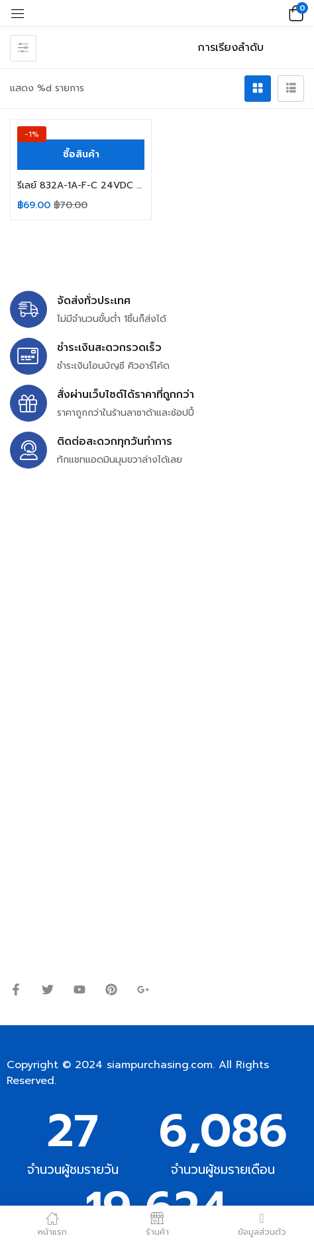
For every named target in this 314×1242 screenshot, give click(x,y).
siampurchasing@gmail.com (124, 608)
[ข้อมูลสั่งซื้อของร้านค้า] (245, 47)
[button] (294, 12)
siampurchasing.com (160, 1065)
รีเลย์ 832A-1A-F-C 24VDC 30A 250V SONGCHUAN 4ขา (80, 185)
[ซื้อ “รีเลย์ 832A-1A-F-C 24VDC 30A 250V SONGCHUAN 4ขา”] (80, 154)
